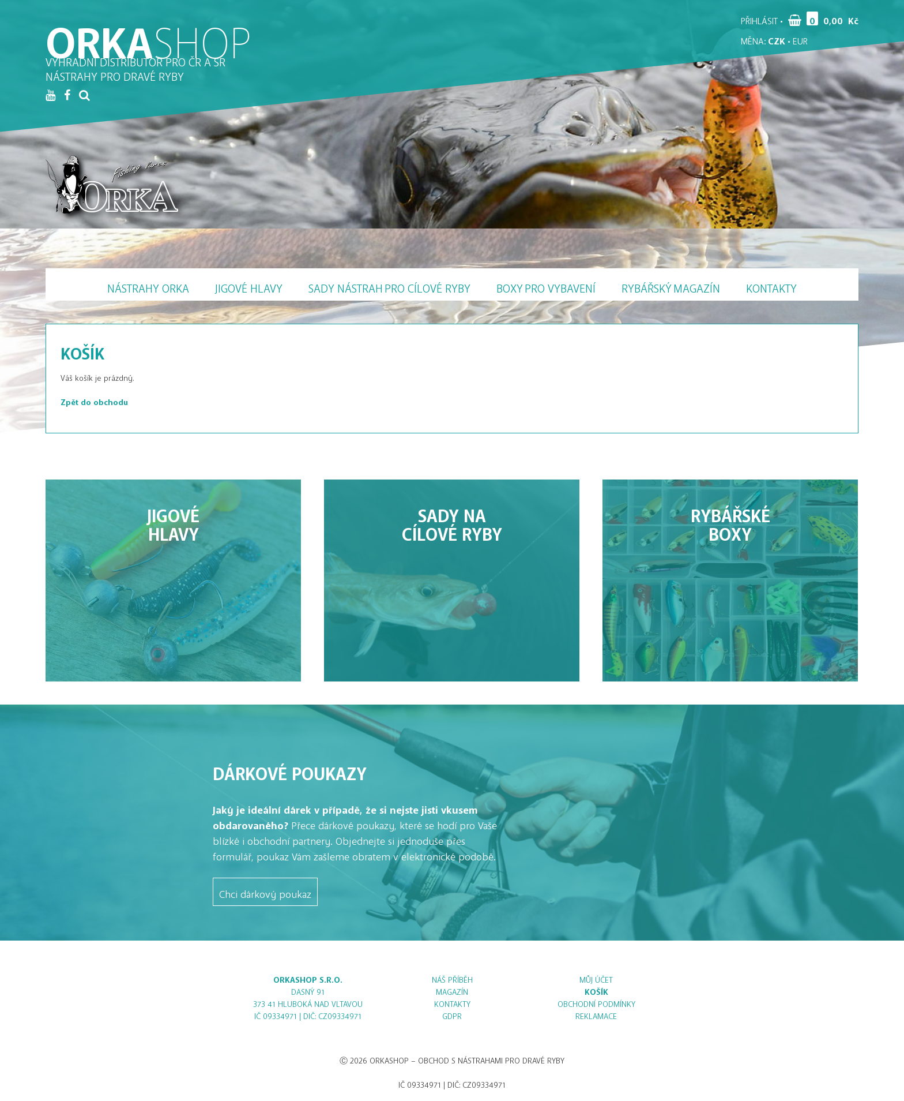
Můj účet (596, 977)
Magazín (671, 285)
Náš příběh (452, 977)
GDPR (452, 1014)
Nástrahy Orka (148, 285)
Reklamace (596, 1014)
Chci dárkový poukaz (265, 891)
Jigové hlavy (248, 285)
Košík (596, 990)
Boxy (546, 285)
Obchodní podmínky (596, 1002)
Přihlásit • (762, 18)
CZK (776, 39)
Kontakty (771, 285)
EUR (800, 39)
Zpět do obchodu (94, 400)
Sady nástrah (389, 285)
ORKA (149, 31)
